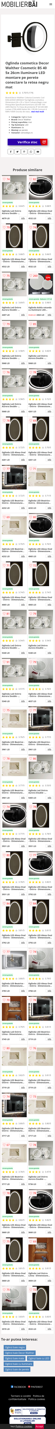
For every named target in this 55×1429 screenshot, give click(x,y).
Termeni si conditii (21, 1396)
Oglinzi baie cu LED (38, 1358)
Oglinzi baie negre (15, 1347)
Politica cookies (36, 1399)
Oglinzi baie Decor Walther (19, 1352)
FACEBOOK (18, 1387)
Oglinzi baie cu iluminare (18, 1364)
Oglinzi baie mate (14, 1358)
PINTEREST (35, 1387)
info (23, 218)
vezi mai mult (37, 111)
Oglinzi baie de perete (17, 1369)
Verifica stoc (32, 142)
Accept (39, 1426)
